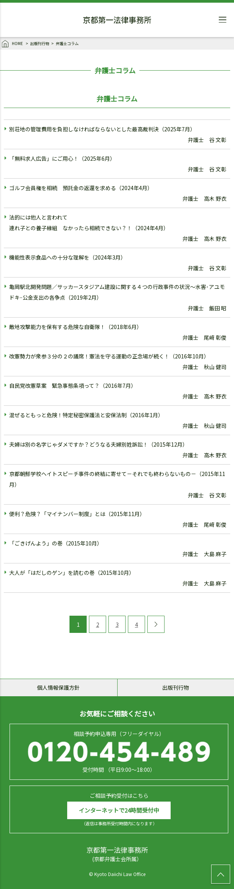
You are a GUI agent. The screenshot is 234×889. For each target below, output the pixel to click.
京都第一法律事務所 (117, 21)
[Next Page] (156, 624)
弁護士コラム (67, 43)
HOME (13, 44)
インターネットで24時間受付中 (119, 810)
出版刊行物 (39, 43)
